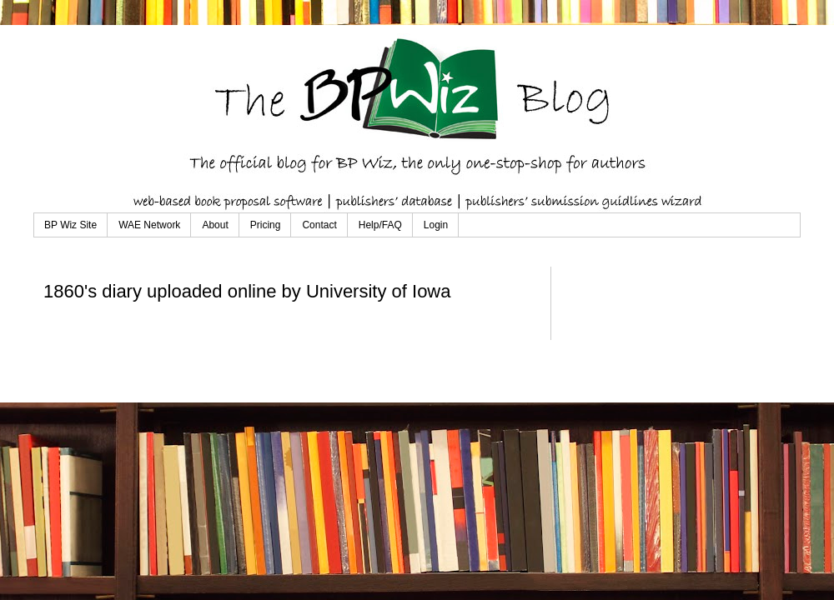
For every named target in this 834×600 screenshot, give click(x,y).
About (215, 225)
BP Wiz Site (70, 225)
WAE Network (149, 225)
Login (436, 225)
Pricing (265, 225)
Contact (319, 225)
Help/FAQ (380, 225)
